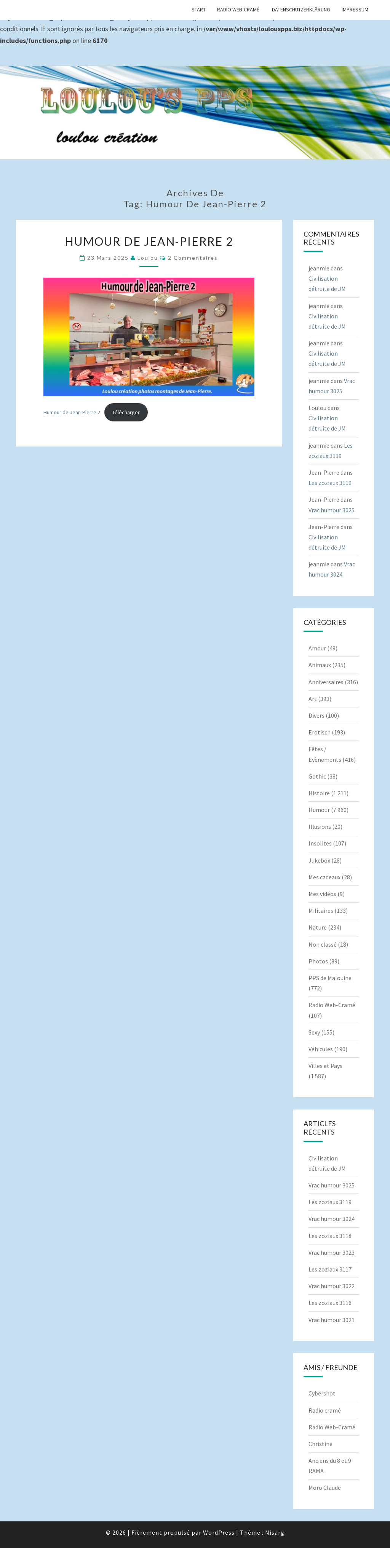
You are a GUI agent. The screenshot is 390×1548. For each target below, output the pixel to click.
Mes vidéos (322, 894)
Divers (316, 715)
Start (199, 9)
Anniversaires (326, 682)
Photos (318, 961)
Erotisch (319, 732)
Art (312, 698)
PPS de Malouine (330, 978)
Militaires (320, 910)
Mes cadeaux (324, 877)
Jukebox (319, 860)
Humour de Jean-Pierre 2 (149, 241)
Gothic (317, 776)
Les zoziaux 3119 (330, 482)
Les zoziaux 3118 (330, 1236)
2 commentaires (193, 257)
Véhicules (320, 1049)
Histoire (319, 793)
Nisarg (275, 1532)
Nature (317, 927)
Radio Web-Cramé (331, 1005)
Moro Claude (324, 1487)
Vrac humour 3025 (331, 510)
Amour (317, 648)
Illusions (319, 826)
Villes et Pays (325, 1066)
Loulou (147, 257)
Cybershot (322, 1393)
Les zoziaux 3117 (330, 1269)
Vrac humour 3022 (331, 1286)
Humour (319, 810)
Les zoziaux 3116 (330, 1302)
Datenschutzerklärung (301, 9)
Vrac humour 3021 (331, 1320)
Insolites (320, 843)
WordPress (219, 1532)
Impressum (355, 9)
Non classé (322, 944)
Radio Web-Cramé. (239, 9)
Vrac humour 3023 (331, 1252)
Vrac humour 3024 (331, 1218)
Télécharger (126, 412)
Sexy (314, 1032)
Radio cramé (324, 1410)
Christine (320, 1444)
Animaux (319, 665)
